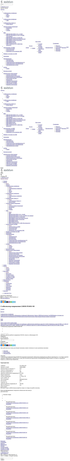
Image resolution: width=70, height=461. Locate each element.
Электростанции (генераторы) (16, 205)
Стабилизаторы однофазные (15, 188)
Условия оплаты (4, 447)
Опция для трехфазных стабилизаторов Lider (26, 324)
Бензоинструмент (24, 316)
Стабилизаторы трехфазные (15, 196)
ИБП (10, 213)
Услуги (7, 268)
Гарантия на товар (5, 449)
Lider (2, 320)
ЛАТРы (10, 246)
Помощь (2, 446)
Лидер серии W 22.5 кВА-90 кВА (8, 324)
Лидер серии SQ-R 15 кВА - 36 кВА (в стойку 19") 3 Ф (15, 325)
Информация (4, 444)
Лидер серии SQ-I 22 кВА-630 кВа (36, 325)
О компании (9, 283)
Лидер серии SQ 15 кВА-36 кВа (44, 324)
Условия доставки (5, 448)
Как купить (8, 273)
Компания (3, 441)
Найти (2, 459)
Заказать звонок (4, 178)
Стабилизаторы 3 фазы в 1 (15, 200)
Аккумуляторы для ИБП (14, 226)
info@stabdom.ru (6, 298)
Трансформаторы (13, 236)
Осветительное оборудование (16, 252)
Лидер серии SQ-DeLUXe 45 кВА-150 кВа (54, 325)
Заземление (5, 316)
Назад (7, 183)
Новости (3, 443)
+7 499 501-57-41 (5, 6)
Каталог (8, 184)
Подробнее (8, 404)
